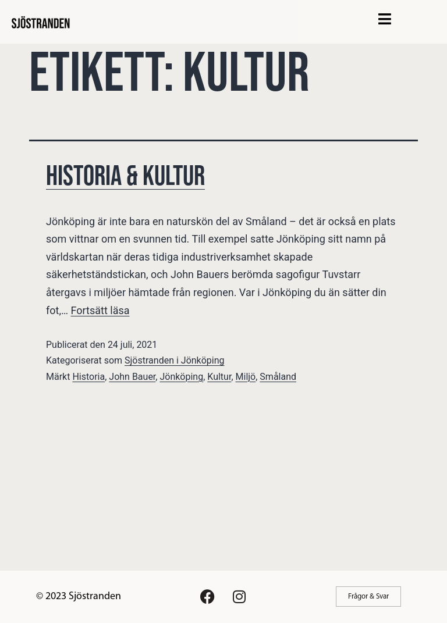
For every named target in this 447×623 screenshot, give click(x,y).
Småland (278, 376)
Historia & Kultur (125, 176)
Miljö (246, 376)
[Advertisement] (223, 483)
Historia (88, 376)
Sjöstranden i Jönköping (174, 360)
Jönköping (181, 376)
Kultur (219, 376)
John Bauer (132, 376)
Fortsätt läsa (99, 310)
